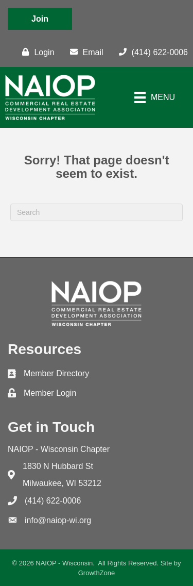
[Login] (35, 52)
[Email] (84, 52)
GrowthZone (96, 573)
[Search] (96, 212)
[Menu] (155, 97)
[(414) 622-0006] (151, 52)
